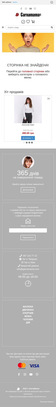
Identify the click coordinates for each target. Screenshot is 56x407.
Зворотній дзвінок (30, 266)
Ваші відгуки (15, 357)
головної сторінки (33, 71)
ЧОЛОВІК (28, 319)
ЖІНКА (28, 316)
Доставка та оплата (23, 354)
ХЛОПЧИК (28, 313)
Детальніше (28, 190)
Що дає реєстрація (40, 354)
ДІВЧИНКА (28, 310)
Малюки (28, 306)
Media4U (51, 402)
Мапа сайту (40, 357)
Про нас (9, 354)
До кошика (28, 138)
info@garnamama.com (28, 269)
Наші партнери (28, 357)
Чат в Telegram (29, 259)
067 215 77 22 (30, 256)
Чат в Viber (29, 262)
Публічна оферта (27, 359)
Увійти (15, 2)
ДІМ (28, 322)
